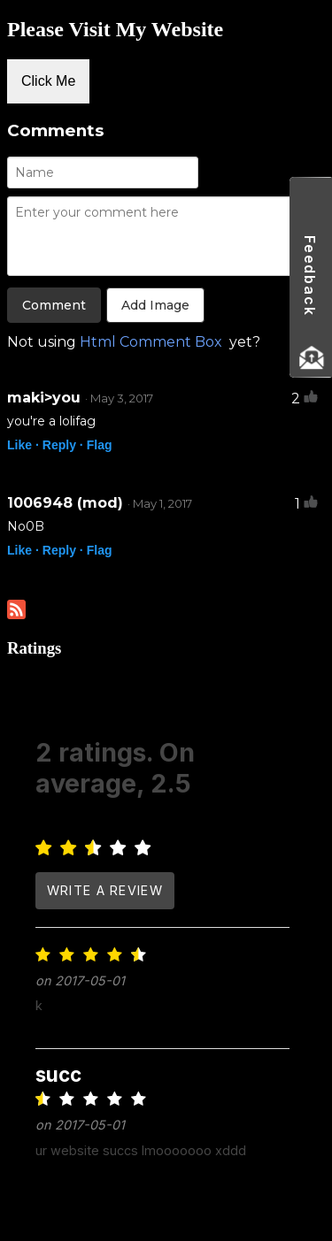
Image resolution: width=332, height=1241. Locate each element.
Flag (99, 445)
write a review (105, 890)
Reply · (62, 445)
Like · (23, 445)
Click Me (48, 80)
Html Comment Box (151, 341)
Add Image (155, 305)
